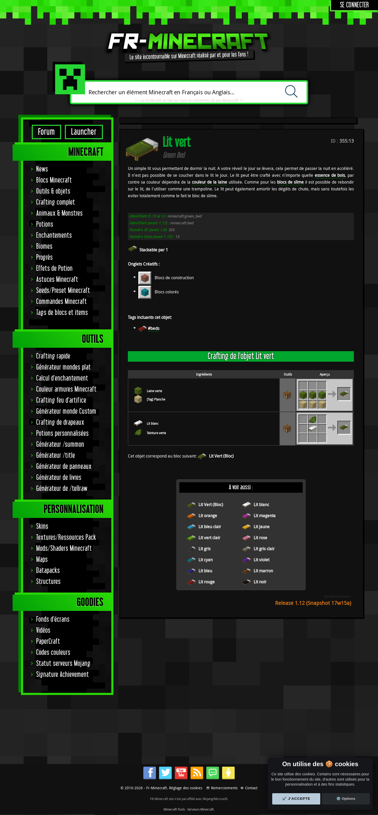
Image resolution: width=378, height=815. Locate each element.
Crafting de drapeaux (60, 422)
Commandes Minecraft (61, 301)
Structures (48, 581)
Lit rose (260, 538)
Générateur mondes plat (63, 367)
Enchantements (54, 235)
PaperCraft (48, 641)
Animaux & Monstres (59, 213)
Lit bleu (205, 571)
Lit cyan (205, 560)
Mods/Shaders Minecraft (64, 548)
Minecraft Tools (174, 809)
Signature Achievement (62, 674)
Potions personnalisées (62, 433)
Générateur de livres (58, 477)
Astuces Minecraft (57, 279)
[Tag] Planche (156, 399)
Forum (46, 132)
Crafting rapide (53, 356)
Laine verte (154, 391)
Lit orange (207, 515)
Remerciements (224, 787)
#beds (153, 328)
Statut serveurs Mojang (63, 663)
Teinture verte (156, 433)
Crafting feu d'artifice (61, 400)
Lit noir (260, 582)
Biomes (44, 246)
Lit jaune (262, 527)
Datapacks (48, 570)
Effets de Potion (54, 268)
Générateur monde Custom (66, 411)
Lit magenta (265, 515)
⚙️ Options (345, 799)
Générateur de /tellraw (61, 488)
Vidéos (43, 630)
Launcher (84, 132)
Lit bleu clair (209, 527)
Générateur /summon (60, 444)
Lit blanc (153, 423)
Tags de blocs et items (62, 312)
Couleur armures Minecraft (66, 389)
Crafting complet (55, 202)
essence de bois (330, 175)
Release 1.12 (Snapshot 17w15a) (313, 602)
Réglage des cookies (185, 787)
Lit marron (263, 571)
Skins (42, 526)
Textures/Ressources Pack (66, 537)
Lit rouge (206, 582)
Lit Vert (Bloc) (221, 456)
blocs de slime (290, 182)
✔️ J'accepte (296, 799)
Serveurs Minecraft (200, 809)
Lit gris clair (264, 549)
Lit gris (204, 549)
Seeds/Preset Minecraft (63, 290)
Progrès (44, 257)
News (42, 169)
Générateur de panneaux (64, 466)
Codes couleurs (53, 652)
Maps (42, 559)
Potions (44, 224)
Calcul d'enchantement (62, 378)
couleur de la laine (209, 182)
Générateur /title (55, 455)
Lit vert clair (209, 538)
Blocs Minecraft (54, 180)
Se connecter (354, 5)
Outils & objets (53, 191)
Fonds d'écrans (53, 619)
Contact (251, 787)
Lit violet (261, 560)
